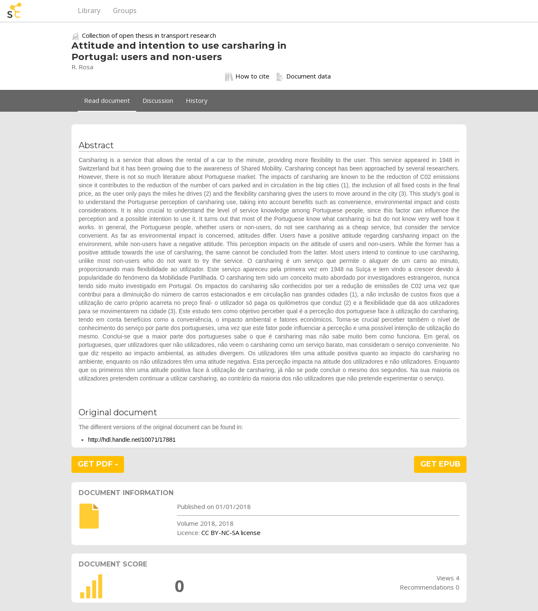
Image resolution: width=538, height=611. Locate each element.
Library (89, 10)
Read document (107, 100)
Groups (125, 10)
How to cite (247, 76)
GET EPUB (440, 464)
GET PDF (98, 464)
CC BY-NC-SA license (231, 532)
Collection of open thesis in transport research (149, 35)
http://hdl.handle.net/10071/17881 (132, 439)
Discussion (157, 100)
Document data (303, 76)
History (197, 100)
